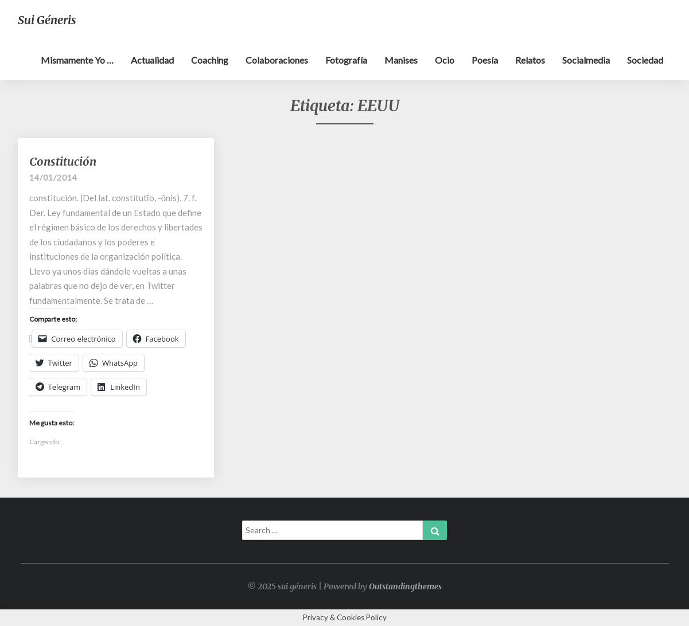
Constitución (62, 161)
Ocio (444, 59)
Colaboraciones (277, 59)
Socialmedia (586, 59)
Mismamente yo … (77, 59)
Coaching (209, 59)
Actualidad (152, 59)
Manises (401, 59)
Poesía (485, 59)
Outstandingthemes (405, 586)
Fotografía (346, 59)
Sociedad (645, 59)
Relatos (530, 59)
